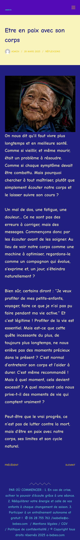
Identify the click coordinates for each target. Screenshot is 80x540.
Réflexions (52, 51)
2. (10, 501)
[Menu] (73, 7)
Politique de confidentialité (27, 529)
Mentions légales (45, 524)
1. (46, 490)
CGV (64, 524)
